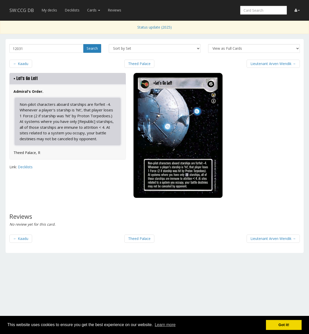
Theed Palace (139, 63)
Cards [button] (93, 10)
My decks (49, 10)
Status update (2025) (154, 27)
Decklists (72, 10)
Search (92, 48)
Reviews (114, 10)
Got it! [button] (283, 325)
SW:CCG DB (21, 10)
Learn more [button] (165, 325)
